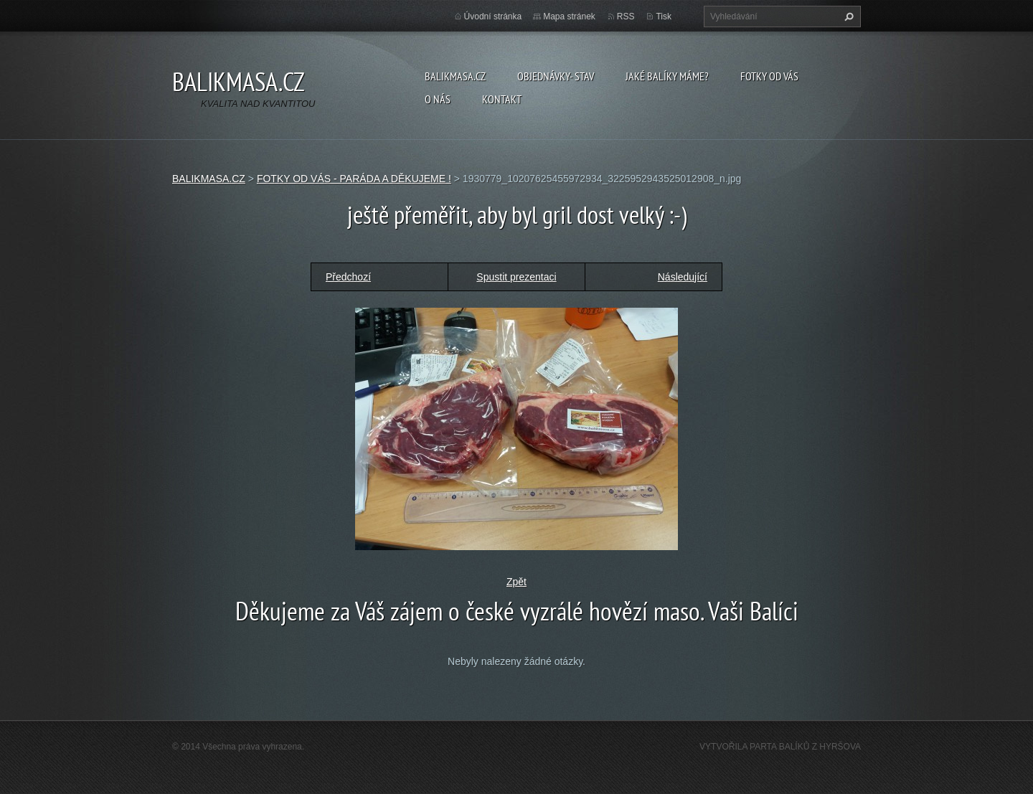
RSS (626, 16)
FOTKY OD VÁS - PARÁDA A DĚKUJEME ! (354, 178)
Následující (682, 277)
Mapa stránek (569, 16)
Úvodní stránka (493, 16)
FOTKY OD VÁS (769, 76)
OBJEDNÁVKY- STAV (555, 76)
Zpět (516, 581)
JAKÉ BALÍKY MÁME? (667, 76)
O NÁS (438, 99)
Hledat (847, 16)
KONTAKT (502, 99)
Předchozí (348, 277)
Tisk (663, 16)
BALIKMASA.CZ (455, 76)
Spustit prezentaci (516, 277)
